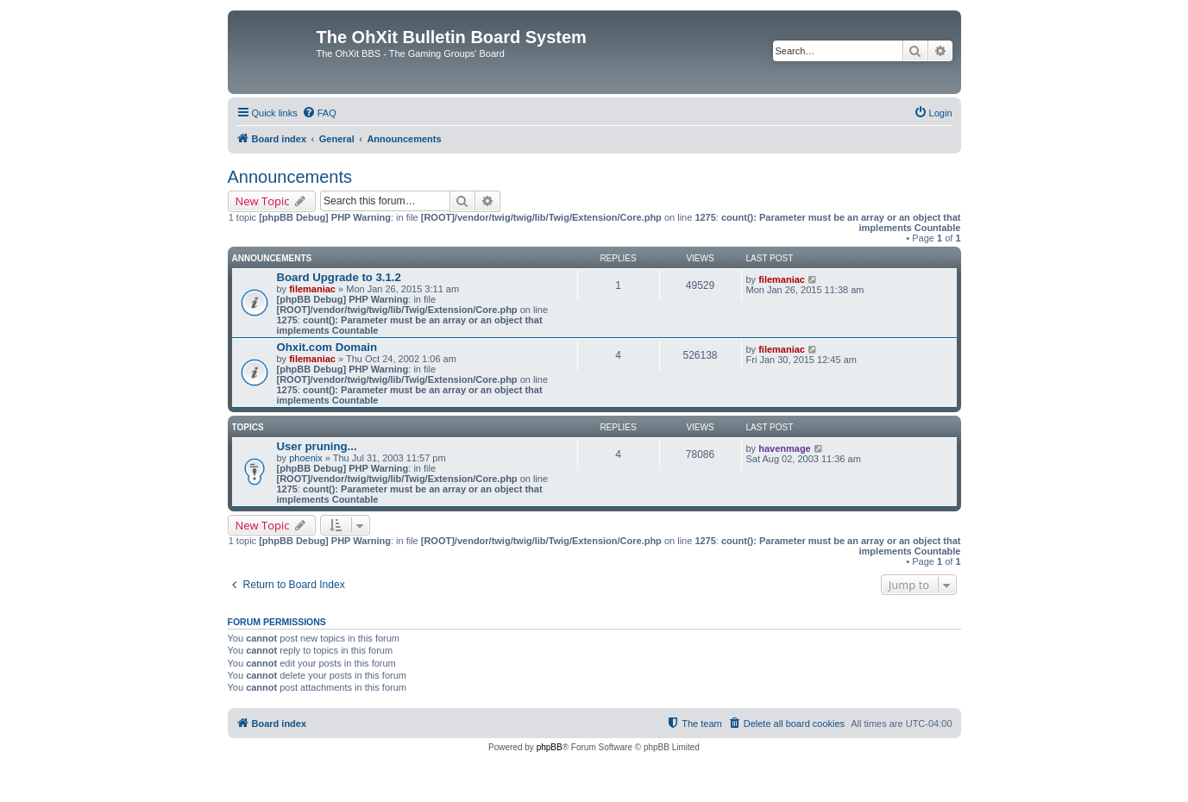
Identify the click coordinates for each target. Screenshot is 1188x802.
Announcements (290, 176)
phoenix (306, 458)
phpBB (550, 747)
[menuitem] (319, 113)
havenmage (784, 448)
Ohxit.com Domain (327, 347)
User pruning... (317, 446)
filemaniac (312, 289)
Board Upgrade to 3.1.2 (339, 277)
